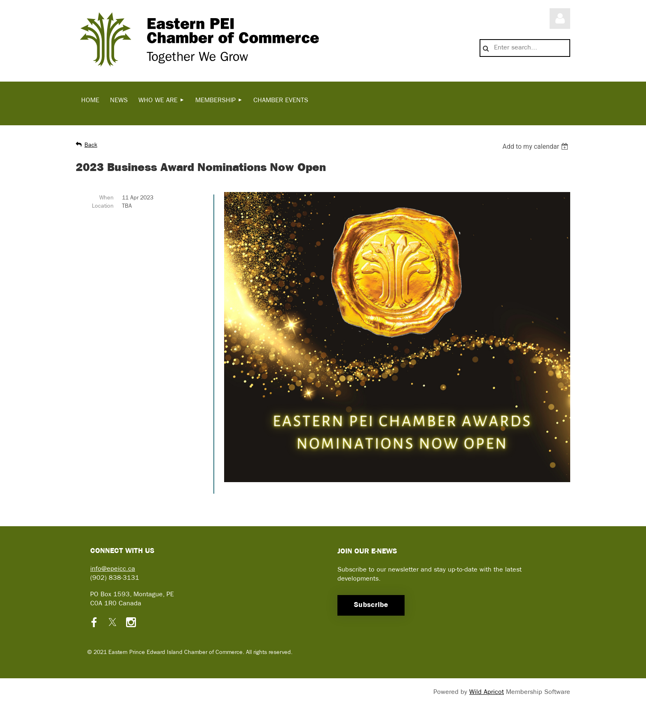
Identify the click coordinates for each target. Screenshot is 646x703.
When (106, 198)
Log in (560, 18)
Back (90, 145)
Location (103, 206)
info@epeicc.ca (112, 569)
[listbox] (536, 146)
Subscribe (371, 605)
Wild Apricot (486, 692)
